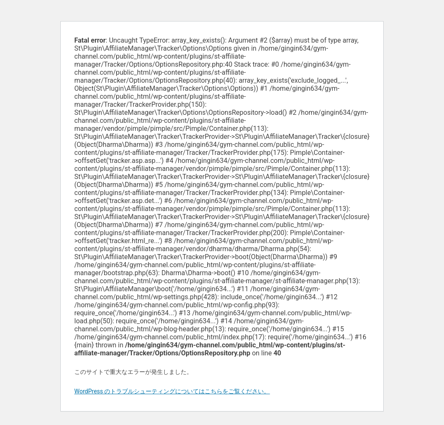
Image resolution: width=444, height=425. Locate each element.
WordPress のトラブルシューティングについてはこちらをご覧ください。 (172, 391)
